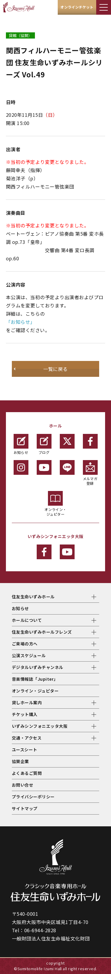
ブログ (44, 444)
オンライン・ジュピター (55, 504)
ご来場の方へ (25, 644)
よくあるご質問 (27, 773)
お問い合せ (22, 785)
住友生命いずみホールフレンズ (42, 632)
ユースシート (24, 749)
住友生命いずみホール (33, 597)
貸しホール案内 (27, 702)
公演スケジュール (29, 655)
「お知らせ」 (20, 321)
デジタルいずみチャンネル (37, 667)
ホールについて (27, 620)
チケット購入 (25, 714)
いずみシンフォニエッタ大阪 (39, 726)
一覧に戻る (55, 368)
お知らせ (21, 444)
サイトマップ (25, 808)
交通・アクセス (26, 738)
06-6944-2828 (40, 930)
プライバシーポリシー (33, 797)
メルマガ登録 (90, 473)
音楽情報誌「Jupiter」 (35, 679)
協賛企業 (20, 761)
